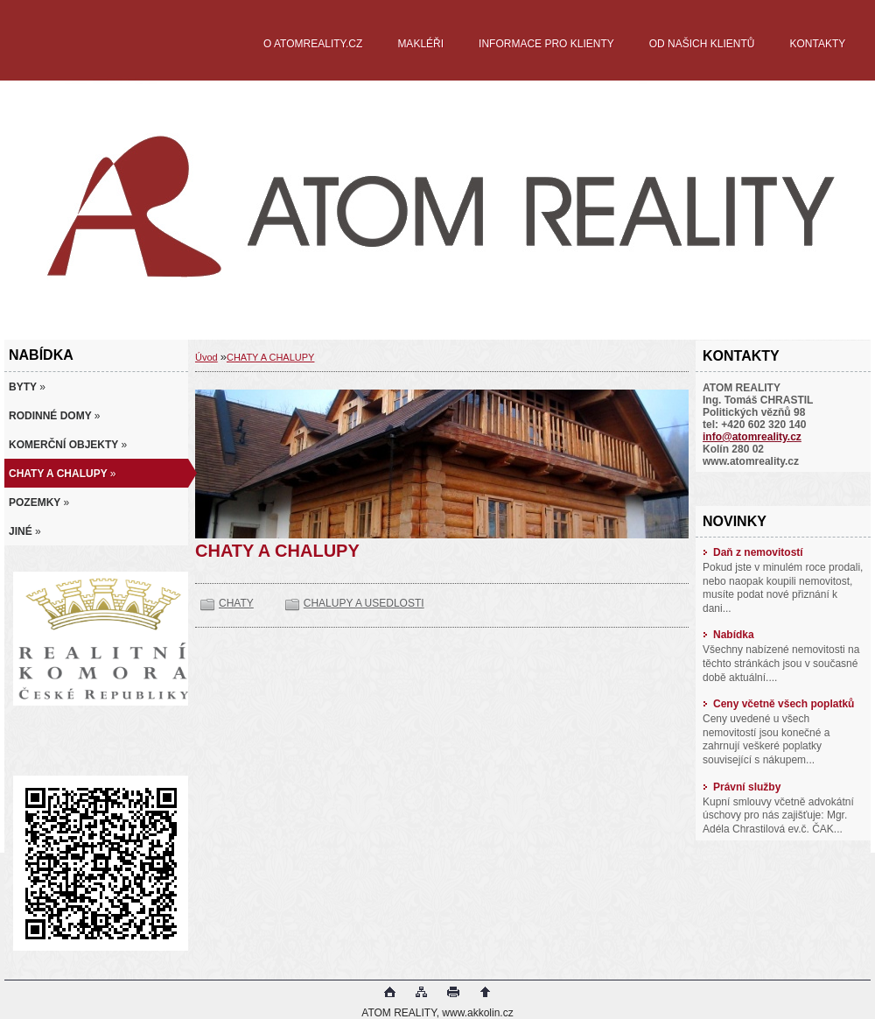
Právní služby (741, 787)
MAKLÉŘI (420, 44)
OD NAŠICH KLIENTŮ (702, 44)
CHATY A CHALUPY (270, 357)
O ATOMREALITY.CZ (312, 44)
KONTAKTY (817, 44)
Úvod (206, 357)
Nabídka (728, 635)
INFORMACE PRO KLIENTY (546, 44)
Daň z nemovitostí (753, 552)
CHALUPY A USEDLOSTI (364, 603)
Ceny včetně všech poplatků (778, 704)
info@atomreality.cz (752, 437)
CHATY (236, 603)
